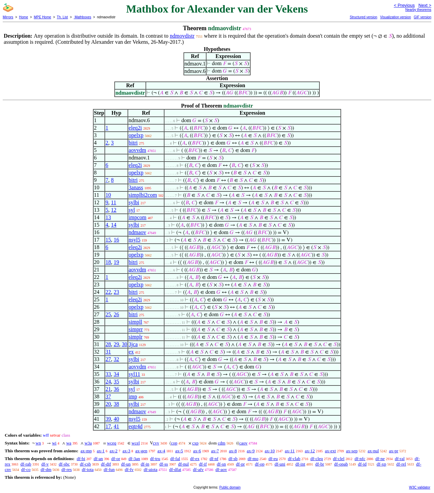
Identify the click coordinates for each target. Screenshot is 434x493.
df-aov (221, 469)
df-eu (273, 458)
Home (23, 17)
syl (132, 210)
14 (113, 225)
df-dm (46, 469)
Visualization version (395, 17)
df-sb (233, 458)
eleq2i (135, 128)
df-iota (88, 469)
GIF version (422, 17)
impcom (137, 217)
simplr (135, 337)
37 (108, 396)
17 (108, 426)
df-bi (81, 458)
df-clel (338, 458)
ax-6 (197, 450)
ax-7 (215, 450)
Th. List (62, 17)
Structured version (363, 17)
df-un (126, 464)
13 (108, 217)
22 (108, 292)
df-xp (381, 464)
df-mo (253, 458)
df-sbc (64, 464)
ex (131, 352)
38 (116, 404)
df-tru (155, 458)
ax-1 (101, 450)
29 (116, 344)
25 (108, 314)
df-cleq (316, 458)
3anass (136, 187)
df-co (26, 469)
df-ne (379, 458)
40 (116, 419)
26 (116, 314)
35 (116, 381)
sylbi (134, 202)
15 (108, 240)
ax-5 (179, 450)
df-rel (401, 464)
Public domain (230, 487)
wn (38, 442)
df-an (98, 458)
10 (108, 195)
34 (116, 374)
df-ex (194, 458)
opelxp (136, 135)
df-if (203, 464)
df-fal (175, 458)
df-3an (134, 458)
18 (108, 262)
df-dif (106, 464)
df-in (145, 464)
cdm (221, 442)
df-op (259, 464)
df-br (319, 464)
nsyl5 (134, 240)
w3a (88, 442)
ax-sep (351, 450)
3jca (133, 344)
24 (108, 381)
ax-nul (373, 450)
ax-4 (161, 450)
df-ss (163, 464)
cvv (156, 442)
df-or (115, 458)
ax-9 (251, 450)
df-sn (221, 464)
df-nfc (360, 458)
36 (116, 389)
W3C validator (419, 487)
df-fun (109, 469)
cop (174, 442)
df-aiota (150, 469)
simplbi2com (143, 195)
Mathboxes (82, 17)
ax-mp (86, 450)
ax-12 (310, 450)
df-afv (198, 469)
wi (54, 442)
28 (108, 344)
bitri (133, 143)
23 (116, 292)
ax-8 (233, 450)
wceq (111, 442)
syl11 (134, 374)
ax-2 (113, 450)
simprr (136, 329)
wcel (136, 442)
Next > (424, 5)
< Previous (404, 5)
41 (116, 426)
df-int (300, 464)
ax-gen (141, 450)
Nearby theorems (418, 10)
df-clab (294, 458)
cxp (195, 442)
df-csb (85, 464)
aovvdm (137, 150)
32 (116, 359)
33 (108, 374)
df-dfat (175, 469)
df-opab (341, 464)
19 (116, 262)
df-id (362, 464)
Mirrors (8, 17)
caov (243, 442)
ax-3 (126, 450)
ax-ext (330, 450)
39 (108, 419)
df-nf (214, 458)
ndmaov (137, 232)
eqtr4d (135, 426)
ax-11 (290, 450)
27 (108, 359)
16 (116, 240)
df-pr (240, 464)
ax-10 (270, 450)
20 (108, 404)
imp (133, 396)
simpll (135, 322)
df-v (45, 464)
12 (113, 210)
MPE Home (42, 17)
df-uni (280, 464)
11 (113, 202)
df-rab (25, 464)
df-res (66, 469)
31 (108, 352)
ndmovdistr (182, 36)
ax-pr (393, 450)
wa (68, 442)
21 (108, 389)
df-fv (129, 469)
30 (124, 344)
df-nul (183, 464)
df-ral (400, 458)
